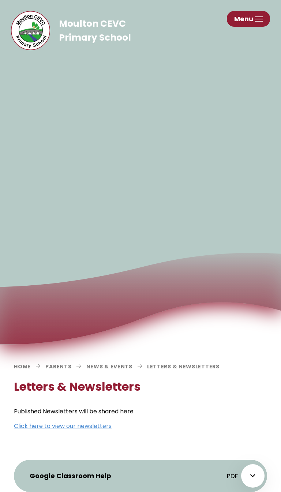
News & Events (109, 366)
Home (22, 366)
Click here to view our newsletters (63, 426)
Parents (58, 366)
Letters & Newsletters (183, 366)
